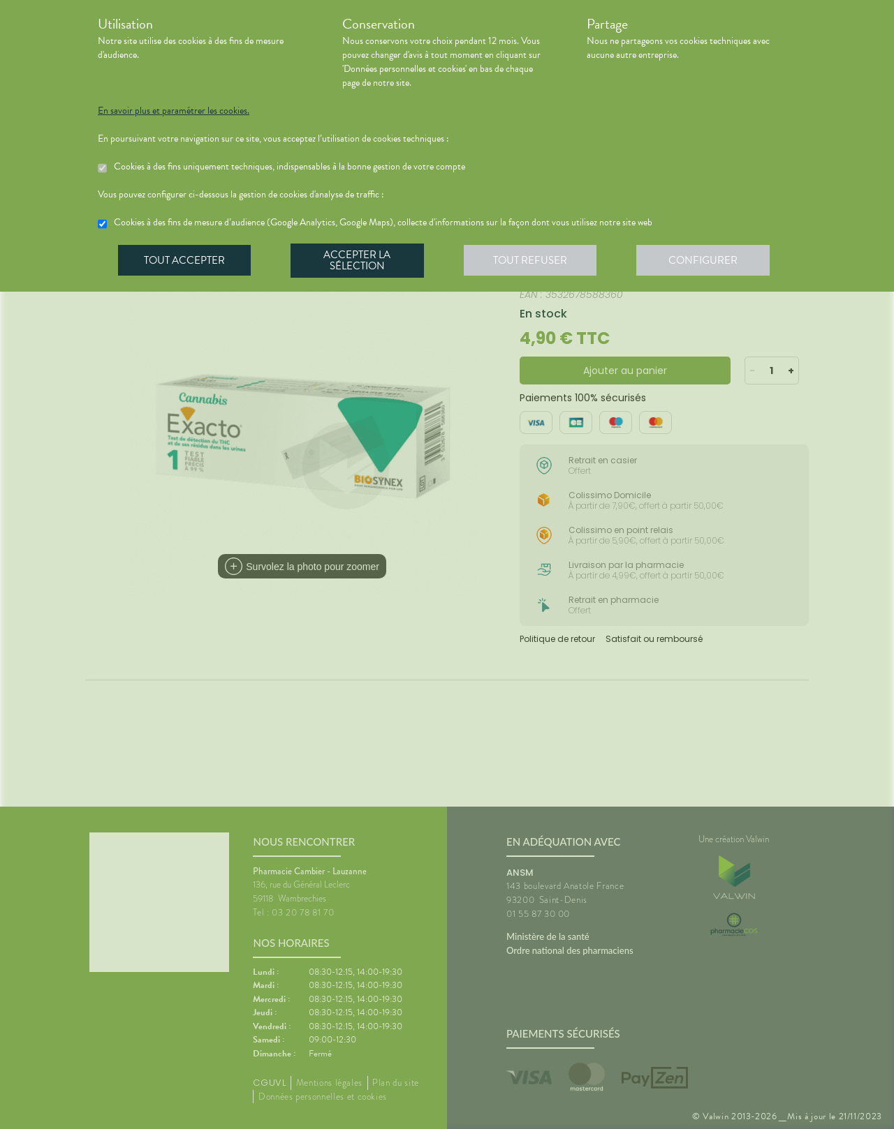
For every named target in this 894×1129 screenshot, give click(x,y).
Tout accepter (185, 261)
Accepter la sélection (360, 261)
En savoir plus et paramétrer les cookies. (173, 111)
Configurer (709, 261)
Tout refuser (534, 261)
